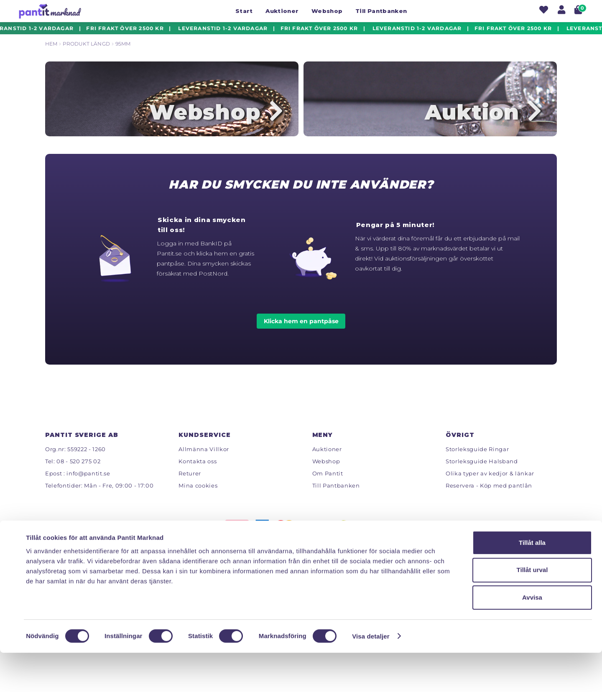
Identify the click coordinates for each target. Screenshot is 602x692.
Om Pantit (327, 481)
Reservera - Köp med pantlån (489, 493)
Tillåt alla (532, 581)
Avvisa (532, 637)
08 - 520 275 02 (78, 469)
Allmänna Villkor (204, 457)
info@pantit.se (88, 481)
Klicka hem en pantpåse (301, 329)
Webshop (326, 11)
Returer (190, 481)
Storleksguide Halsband (482, 469)
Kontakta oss (198, 469)
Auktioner (281, 11)
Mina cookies (198, 493)
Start (244, 11)
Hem (51, 44)
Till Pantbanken (381, 11)
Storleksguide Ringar (477, 457)
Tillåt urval (532, 609)
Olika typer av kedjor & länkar (490, 481)
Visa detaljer (370, 675)
